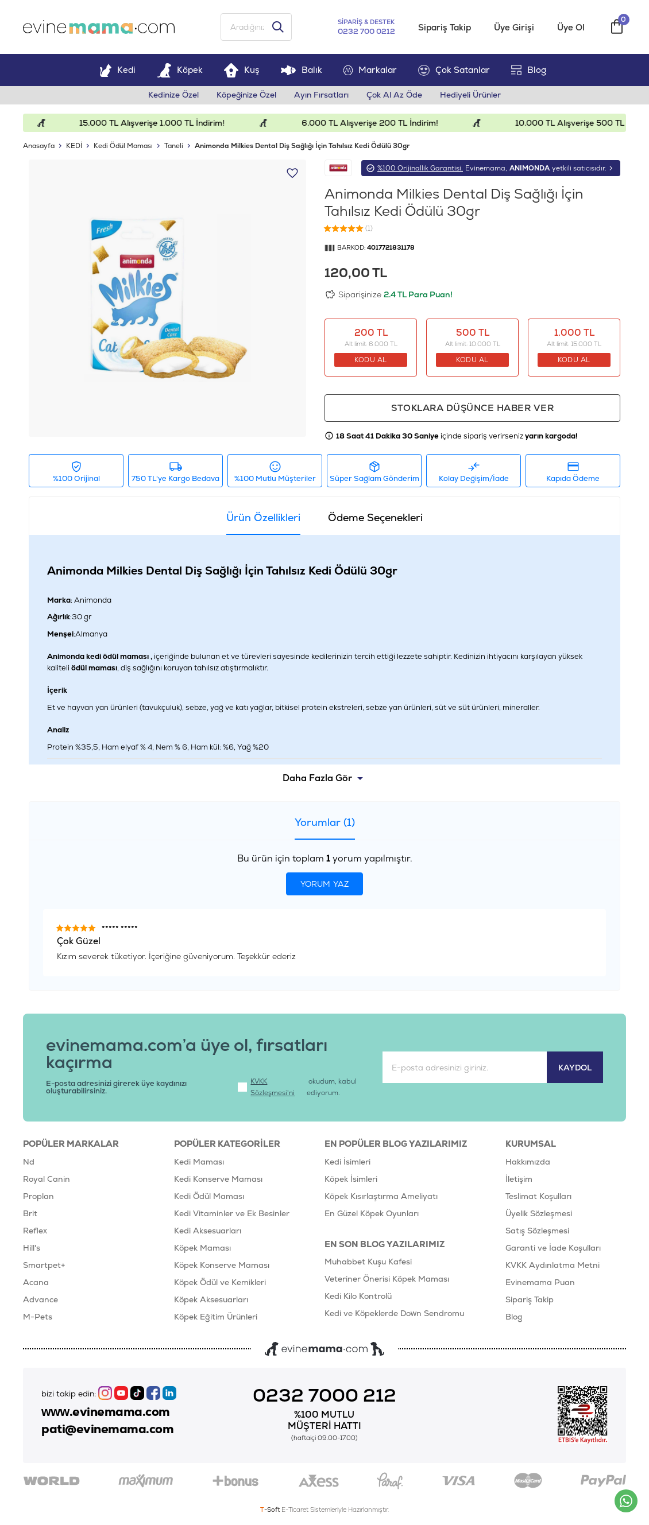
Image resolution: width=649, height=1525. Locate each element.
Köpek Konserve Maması (221, 1266)
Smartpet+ (44, 1266)
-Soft (270, 1511)
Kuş (242, 71)
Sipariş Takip (444, 28)
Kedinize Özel (171, 96)
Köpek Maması (202, 1249)
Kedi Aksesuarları (207, 1232)
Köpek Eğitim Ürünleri (215, 1318)
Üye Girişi (514, 28)
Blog (528, 70)
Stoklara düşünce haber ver (472, 409)
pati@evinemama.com (107, 1430)
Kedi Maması (199, 1163)
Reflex (35, 1232)
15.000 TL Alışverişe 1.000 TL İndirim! (175, 124)
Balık (301, 70)
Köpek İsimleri (350, 1180)
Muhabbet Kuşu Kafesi (368, 1263)
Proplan (38, 1197)
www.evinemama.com (106, 1413)
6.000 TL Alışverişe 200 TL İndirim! (392, 124)
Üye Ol (571, 28)
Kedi (118, 70)
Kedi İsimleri (347, 1163)
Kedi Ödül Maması (209, 1197)
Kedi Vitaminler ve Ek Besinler (231, 1214)
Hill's (31, 1249)
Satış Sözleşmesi (537, 1232)
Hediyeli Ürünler (473, 96)
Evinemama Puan (540, 1283)
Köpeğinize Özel (245, 96)
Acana (36, 1283)
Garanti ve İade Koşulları (553, 1249)
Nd (28, 1163)
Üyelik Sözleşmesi (538, 1214)
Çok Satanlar (454, 71)
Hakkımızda (527, 1163)
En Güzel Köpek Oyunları (371, 1214)
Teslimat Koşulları (538, 1197)
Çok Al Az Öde (396, 96)
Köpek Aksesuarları (211, 1300)
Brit (30, 1214)
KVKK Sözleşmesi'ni (273, 1088)
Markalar (370, 70)
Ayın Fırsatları (322, 96)
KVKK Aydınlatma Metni (552, 1266)
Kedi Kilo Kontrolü (358, 1298)
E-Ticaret (294, 1511)
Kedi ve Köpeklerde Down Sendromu (394, 1315)
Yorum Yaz (324, 885)
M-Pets (37, 1318)
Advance (40, 1300)
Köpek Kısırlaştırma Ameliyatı (381, 1197)
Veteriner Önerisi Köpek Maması (386, 1280)
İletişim (518, 1180)
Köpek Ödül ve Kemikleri (220, 1283)
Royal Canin (46, 1180)
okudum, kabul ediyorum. (297, 1088)
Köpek (180, 71)
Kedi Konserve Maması (218, 1180)
